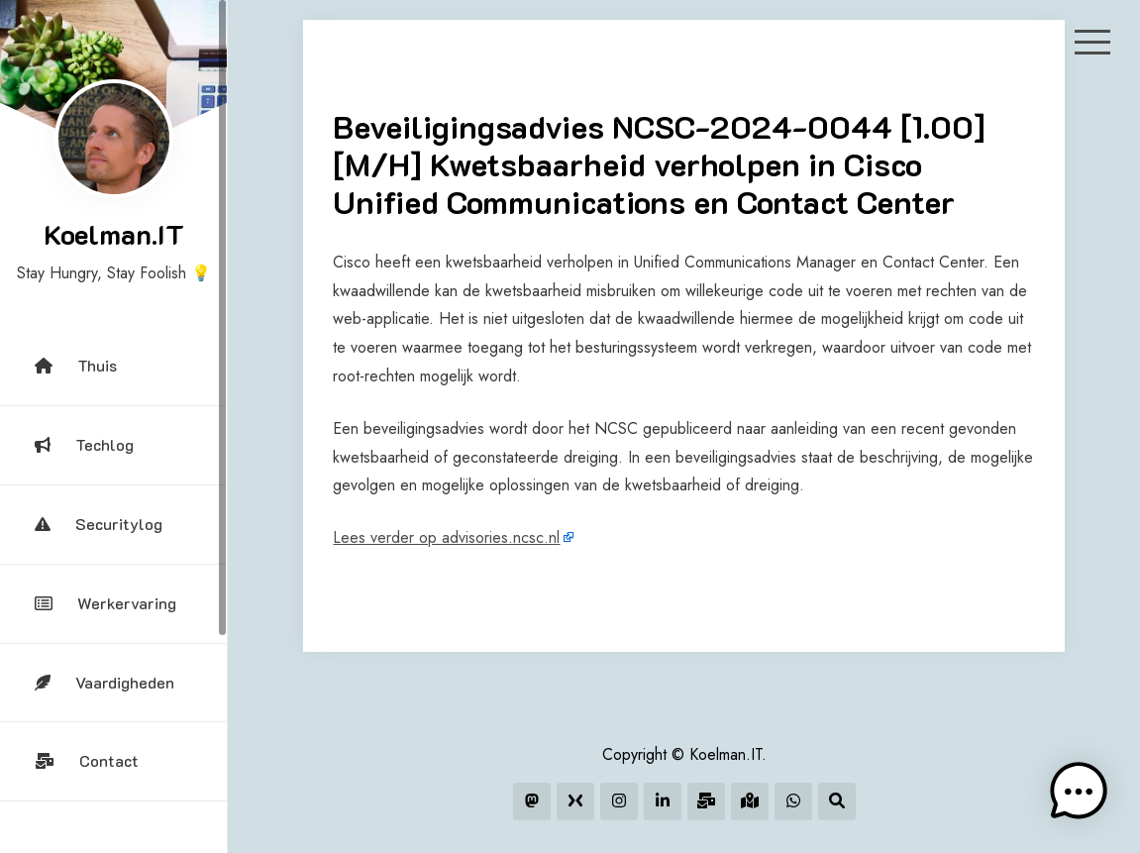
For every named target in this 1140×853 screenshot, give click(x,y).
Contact (87, 760)
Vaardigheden (104, 682)
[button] (1078, 791)
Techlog (84, 444)
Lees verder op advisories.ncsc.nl (446, 537)
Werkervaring (105, 602)
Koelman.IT (114, 234)
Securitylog (98, 523)
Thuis (76, 365)
